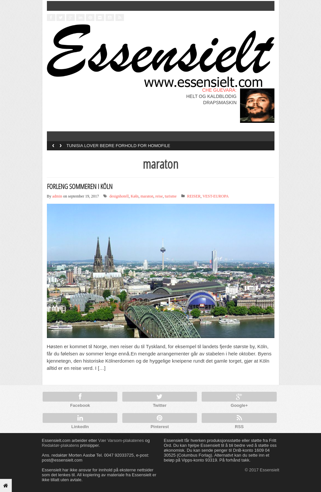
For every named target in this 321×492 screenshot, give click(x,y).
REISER (193, 196)
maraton (147, 196)
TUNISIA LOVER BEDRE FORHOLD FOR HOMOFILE (118, 145)
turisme (170, 196)
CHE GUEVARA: (219, 90)
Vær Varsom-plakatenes (121, 440)
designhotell (119, 196)
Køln (135, 196)
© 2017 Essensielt (262, 469)
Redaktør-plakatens (60, 445)
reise (159, 196)
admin (57, 196)
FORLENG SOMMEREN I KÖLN (79, 186)
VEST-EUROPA (216, 196)
